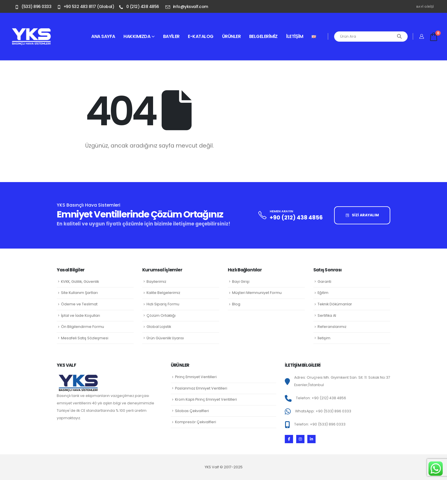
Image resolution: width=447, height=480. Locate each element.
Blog (236, 304)
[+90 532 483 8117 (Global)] (84, 6)
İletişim (294, 36)
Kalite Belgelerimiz (163, 292)
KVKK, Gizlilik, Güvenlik (80, 281)
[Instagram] (300, 439)
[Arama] (399, 36)
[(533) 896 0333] (32, 6)
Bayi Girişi (425, 6)
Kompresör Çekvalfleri (195, 422)
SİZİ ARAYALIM (362, 215)
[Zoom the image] (31, 31)
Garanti (324, 281)
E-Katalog (201, 36)
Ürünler (231, 36)
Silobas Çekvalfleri (192, 410)
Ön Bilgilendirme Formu (82, 326)
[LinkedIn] (311, 439)
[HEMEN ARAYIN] (289, 215)
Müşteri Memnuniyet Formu (257, 292)
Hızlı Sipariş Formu (163, 304)
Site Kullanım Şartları (79, 292)
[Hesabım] (421, 36)
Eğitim (323, 292)
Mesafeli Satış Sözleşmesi (84, 338)
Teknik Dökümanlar (335, 304)
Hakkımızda (136, 36)
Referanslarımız (332, 326)
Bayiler (171, 36)
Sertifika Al (327, 315)
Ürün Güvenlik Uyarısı (165, 338)
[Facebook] (289, 439)
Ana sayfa (103, 36)
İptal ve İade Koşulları (80, 315)
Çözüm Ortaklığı (161, 315)
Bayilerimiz (156, 281)
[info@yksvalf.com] (187, 6)
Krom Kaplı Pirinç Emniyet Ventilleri (206, 399)
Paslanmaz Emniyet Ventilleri (201, 388)
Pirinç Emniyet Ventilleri (196, 376)
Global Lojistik (159, 326)
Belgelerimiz (263, 36)
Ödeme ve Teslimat (79, 304)
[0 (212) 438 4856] (139, 6)
